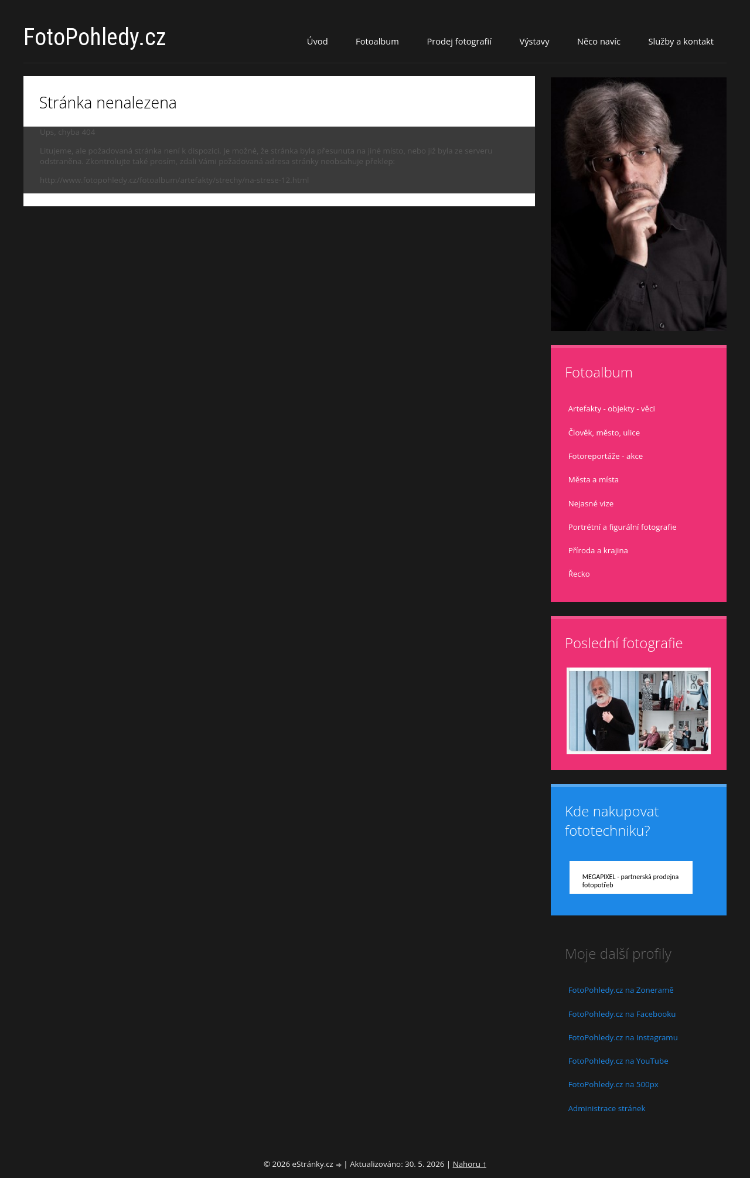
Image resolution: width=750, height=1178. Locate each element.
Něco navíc (599, 41)
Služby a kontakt (681, 41)
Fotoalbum (377, 41)
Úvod (317, 41)
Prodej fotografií (459, 41)
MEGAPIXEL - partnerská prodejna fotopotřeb (630, 881)
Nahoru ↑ (469, 1164)
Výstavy (534, 41)
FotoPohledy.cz (94, 37)
